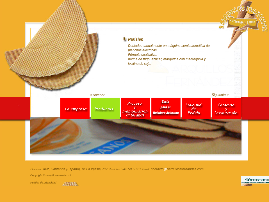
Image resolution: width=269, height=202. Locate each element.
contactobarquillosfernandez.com (177, 169)
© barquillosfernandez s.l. (51, 175)
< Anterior (97, 95)
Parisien (135, 39)
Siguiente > (220, 95)
